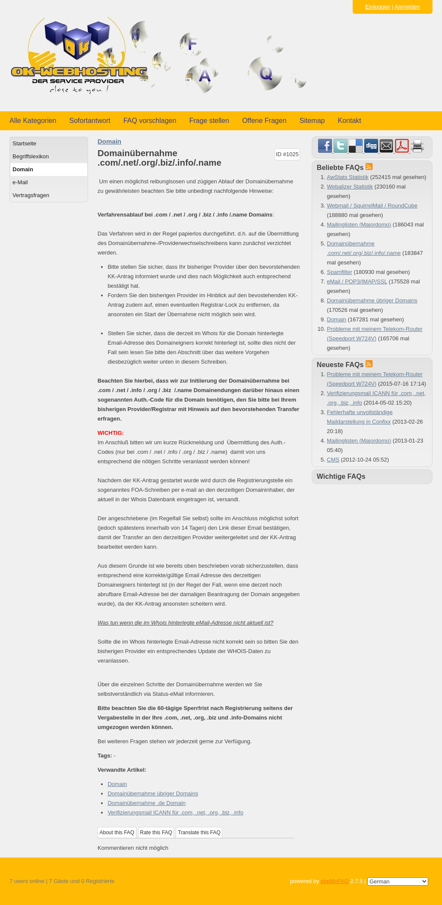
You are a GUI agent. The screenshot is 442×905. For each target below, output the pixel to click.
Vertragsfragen (31, 195)
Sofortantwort (89, 120)
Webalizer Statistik (350, 186)
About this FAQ (117, 833)
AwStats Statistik (348, 177)
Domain (23, 169)
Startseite (24, 143)
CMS (333, 459)
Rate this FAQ (156, 833)
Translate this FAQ (199, 833)
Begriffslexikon (31, 156)
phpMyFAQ (335, 881)
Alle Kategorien (33, 120)
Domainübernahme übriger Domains (152, 793)
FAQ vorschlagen (150, 120)
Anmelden (407, 6)
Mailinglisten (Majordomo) (359, 224)
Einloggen (377, 6)
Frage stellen (209, 120)
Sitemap (312, 120)
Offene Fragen (264, 120)
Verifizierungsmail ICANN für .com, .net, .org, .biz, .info (175, 812)
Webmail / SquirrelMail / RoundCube (372, 205)
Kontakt (349, 120)
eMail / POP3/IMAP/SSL (357, 281)
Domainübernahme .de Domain (146, 803)
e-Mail (20, 182)
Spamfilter (339, 272)
